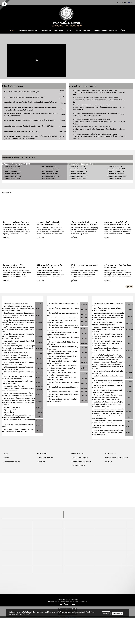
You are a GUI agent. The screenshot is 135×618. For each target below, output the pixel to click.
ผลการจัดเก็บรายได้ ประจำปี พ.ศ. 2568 (16, 304)
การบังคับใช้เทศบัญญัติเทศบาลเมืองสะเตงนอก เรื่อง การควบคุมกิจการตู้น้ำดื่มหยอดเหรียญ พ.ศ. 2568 (107, 350)
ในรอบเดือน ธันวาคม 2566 (116, 174)
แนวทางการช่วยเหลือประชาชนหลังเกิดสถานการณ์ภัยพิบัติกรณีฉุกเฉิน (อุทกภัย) (18, 358)
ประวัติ (6, 454)
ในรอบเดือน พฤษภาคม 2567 (78, 176)
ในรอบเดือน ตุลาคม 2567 (49, 179)
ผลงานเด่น (108, 461)
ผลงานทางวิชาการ (110, 454)
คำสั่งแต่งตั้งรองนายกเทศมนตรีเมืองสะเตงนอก (63, 318)
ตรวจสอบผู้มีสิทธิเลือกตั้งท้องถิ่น (14, 386)
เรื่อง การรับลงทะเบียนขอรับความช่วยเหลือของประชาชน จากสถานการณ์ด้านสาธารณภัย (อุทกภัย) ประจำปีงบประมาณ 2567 (107, 432)
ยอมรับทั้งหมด (117, 613)
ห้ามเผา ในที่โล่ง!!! (9, 412)
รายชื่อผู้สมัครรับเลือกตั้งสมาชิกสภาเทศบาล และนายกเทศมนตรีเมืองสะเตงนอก (18, 390)
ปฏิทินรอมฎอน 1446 (10, 410)
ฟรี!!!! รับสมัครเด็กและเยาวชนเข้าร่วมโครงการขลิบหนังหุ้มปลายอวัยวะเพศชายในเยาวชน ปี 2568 (18, 416)
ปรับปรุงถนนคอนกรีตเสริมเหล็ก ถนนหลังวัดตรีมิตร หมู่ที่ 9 (21, 92)
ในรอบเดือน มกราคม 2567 (116, 171)
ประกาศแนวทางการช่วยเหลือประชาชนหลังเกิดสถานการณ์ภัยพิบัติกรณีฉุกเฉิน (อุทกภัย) (107, 323)
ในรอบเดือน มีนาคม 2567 (115, 166)
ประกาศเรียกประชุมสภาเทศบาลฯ (81, 461)
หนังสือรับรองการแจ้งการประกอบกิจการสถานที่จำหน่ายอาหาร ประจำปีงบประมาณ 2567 (17, 368)
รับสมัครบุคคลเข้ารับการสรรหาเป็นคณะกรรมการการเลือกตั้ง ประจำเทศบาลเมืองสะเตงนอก (18, 430)
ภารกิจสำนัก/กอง (45, 30)
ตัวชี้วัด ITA (69, 30)
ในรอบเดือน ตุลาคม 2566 (115, 179)
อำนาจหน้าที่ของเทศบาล (83, 30)
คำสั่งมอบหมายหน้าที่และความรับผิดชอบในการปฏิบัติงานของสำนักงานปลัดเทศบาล (62, 352)
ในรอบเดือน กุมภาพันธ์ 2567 (116, 169)
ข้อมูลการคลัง (58, 30)
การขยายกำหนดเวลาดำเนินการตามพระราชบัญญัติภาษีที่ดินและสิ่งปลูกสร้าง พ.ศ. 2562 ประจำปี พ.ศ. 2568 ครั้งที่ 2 (108, 329)
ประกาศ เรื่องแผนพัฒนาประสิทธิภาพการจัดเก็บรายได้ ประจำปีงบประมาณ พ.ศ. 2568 (107, 391)
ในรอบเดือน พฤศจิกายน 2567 (51, 176)
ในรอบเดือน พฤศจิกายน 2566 (117, 176)
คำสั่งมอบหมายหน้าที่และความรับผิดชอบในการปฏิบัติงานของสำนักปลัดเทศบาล (62, 333)
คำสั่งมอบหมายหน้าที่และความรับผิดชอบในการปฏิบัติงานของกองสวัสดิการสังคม (62, 357)
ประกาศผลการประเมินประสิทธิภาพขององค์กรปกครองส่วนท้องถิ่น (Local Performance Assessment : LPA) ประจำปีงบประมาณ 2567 (107, 397)
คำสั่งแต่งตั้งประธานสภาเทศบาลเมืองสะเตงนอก (63, 325)
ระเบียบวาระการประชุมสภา (80, 457)
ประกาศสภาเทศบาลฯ (77, 454)
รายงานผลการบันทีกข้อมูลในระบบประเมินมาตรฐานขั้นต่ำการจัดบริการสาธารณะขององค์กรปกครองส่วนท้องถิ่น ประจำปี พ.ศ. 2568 (18, 348)
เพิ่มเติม (122, 30)
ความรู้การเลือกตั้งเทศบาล (12, 407)
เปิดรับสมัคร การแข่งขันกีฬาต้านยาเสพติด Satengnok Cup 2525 (15, 354)
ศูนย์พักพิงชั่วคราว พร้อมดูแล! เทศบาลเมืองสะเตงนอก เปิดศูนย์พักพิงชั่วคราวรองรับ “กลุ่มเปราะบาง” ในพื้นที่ (18, 329)
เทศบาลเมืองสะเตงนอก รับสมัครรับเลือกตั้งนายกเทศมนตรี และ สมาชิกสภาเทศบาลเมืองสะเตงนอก (18, 394)
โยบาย (7, 458)
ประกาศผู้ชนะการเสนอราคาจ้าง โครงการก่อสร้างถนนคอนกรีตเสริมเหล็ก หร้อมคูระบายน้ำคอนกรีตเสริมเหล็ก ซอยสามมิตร (95, 114)
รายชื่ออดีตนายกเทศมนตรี (11, 462)
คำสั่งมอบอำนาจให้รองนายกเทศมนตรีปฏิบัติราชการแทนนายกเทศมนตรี (61, 321)
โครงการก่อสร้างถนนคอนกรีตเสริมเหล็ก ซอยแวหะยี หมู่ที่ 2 (21, 132)
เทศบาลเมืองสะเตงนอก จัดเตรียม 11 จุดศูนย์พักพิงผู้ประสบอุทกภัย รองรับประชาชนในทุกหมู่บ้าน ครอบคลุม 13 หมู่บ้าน (18, 336)
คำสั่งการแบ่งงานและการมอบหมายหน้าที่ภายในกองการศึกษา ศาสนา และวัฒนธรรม (62, 374)
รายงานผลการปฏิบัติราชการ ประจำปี (116, 458)
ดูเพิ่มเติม (6, 237)
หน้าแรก (11, 30)
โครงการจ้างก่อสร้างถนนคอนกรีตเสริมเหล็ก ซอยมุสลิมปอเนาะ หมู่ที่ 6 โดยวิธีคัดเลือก (29, 120)
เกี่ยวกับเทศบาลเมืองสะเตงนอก (27, 30)
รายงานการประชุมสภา (78, 465)
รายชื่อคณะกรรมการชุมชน (45, 457)
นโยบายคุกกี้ (26, 614)
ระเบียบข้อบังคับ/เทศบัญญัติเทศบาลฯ (105, 30)
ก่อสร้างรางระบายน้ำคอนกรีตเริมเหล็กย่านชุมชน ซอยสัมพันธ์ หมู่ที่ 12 (24, 97)
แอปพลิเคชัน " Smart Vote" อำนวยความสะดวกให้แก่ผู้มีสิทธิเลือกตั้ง (17, 378)
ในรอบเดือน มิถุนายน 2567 (78, 174)
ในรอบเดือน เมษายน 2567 (77, 179)
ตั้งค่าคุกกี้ (106, 613)
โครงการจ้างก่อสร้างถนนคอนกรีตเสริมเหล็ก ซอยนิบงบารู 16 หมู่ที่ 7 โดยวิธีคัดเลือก (29, 126)
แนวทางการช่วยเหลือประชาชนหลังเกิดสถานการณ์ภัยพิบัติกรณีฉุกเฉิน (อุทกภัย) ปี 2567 (108, 422)
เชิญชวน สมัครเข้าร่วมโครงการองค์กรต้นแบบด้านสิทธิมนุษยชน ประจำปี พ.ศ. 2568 (18, 363)
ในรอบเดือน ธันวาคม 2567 (50, 174)
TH (130, 2)
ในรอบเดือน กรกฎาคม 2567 (78, 171)
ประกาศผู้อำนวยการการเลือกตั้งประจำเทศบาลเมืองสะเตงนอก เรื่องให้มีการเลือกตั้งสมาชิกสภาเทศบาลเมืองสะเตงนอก (107, 343)
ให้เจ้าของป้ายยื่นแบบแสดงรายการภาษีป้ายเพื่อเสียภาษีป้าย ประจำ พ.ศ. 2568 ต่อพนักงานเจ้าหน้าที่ (107, 382)
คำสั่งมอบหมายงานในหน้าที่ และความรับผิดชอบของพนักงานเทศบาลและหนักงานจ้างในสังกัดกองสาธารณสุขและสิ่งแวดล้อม (62, 368)
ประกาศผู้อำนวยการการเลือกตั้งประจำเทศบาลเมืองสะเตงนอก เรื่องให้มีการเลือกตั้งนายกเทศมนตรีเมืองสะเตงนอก (107, 336)
